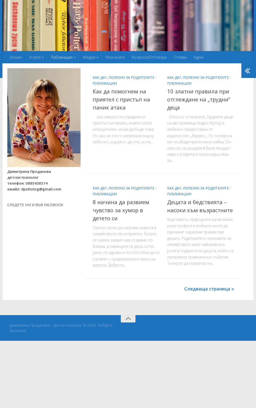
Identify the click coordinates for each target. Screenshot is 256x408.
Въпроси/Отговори (148, 57)
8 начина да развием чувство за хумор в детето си (121, 210)
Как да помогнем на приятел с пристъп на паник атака (121, 99)
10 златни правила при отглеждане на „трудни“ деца (198, 99)
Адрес (198, 57)
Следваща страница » (209, 289)
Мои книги (114, 57)
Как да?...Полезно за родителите (123, 77)
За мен (16, 57)
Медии (88, 57)
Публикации (61, 57)
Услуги (34, 57)
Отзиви (179, 57)
